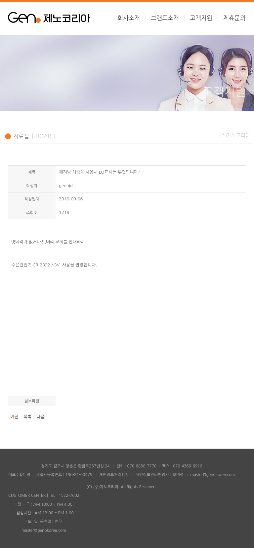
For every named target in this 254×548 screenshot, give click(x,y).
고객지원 (201, 18)
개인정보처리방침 (114, 475)
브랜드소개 (165, 18)
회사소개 (128, 18)
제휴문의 (234, 18)
